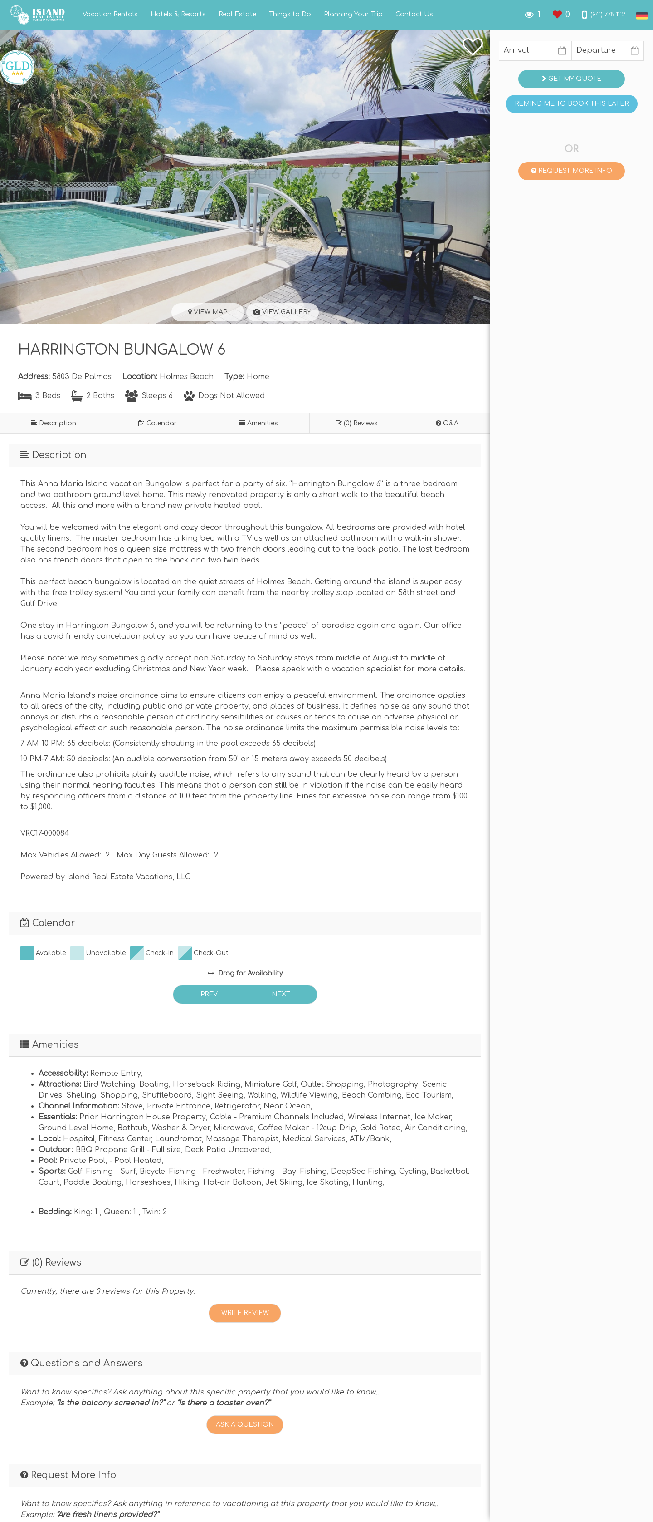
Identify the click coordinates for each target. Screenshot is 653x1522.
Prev (209, 994)
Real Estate (237, 14)
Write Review (245, 1313)
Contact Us (414, 14)
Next (281, 994)
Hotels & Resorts (178, 14)
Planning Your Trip (353, 14)
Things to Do (290, 14)
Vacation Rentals (110, 14)
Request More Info (571, 170)
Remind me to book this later (572, 103)
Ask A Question (245, 1424)
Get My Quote (571, 78)
